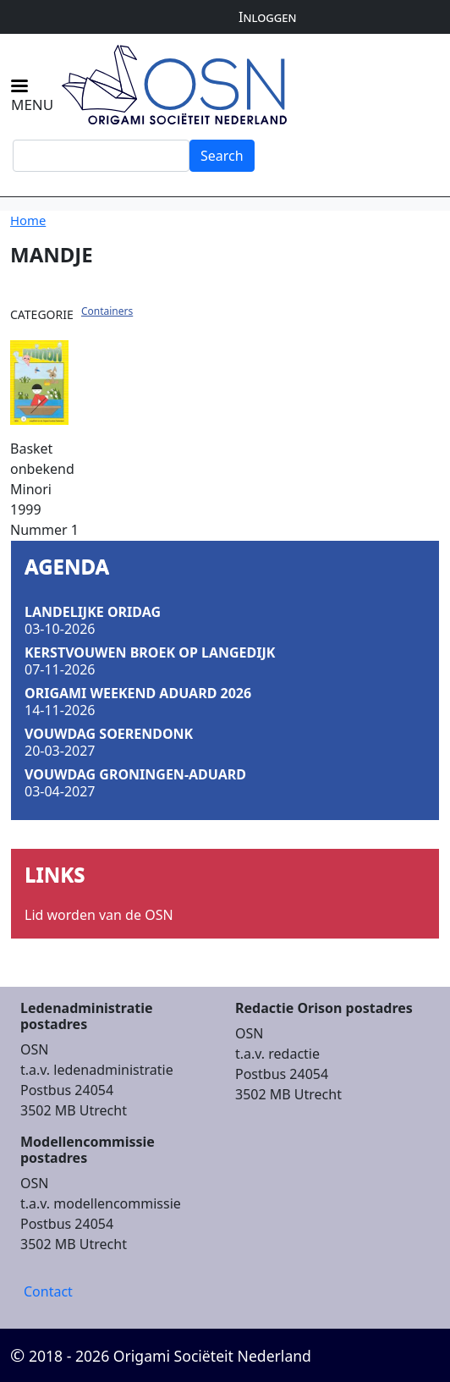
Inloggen (267, 17)
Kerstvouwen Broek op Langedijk (150, 652)
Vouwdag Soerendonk (109, 733)
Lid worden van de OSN (99, 915)
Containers (107, 311)
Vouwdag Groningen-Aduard (135, 774)
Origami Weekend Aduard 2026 (138, 693)
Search (222, 155)
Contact (48, 1291)
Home (28, 220)
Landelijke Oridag (93, 612)
